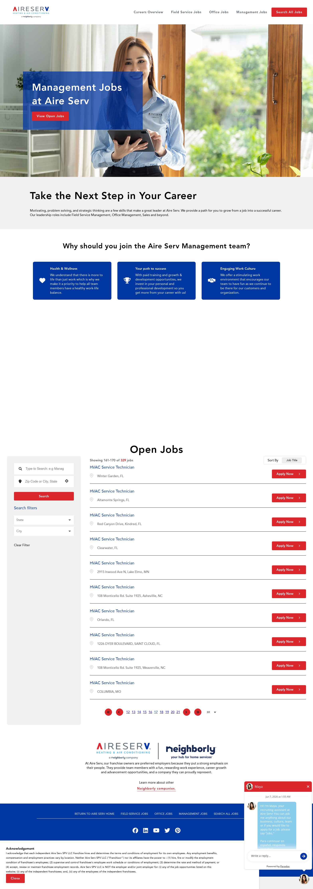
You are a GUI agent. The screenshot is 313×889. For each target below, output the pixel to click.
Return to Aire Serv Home (94, 814)
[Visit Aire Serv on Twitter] (167, 831)
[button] (66, 481)
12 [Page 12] (128, 712)
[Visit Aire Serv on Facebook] (135, 831)
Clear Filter (22, 545)
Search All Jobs (289, 12)
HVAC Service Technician (112, 467)
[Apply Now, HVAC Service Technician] (289, 474)
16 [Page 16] (150, 712)
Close (15, 878)
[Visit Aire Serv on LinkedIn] (145, 831)
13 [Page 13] (133, 712)
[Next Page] (186, 712)
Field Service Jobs (186, 12)
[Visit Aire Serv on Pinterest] (177, 831)
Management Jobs (251, 12)
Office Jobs (219, 12)
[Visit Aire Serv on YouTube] (156, 831)
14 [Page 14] (139, 712)
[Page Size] (209, 712)
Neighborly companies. (156, 788)
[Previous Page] (119, 712)
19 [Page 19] (167, 712)
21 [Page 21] (178, 712)
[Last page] (197, 712)
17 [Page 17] (156, 712)
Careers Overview (148, 12)
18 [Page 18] (161, 712)
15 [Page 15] (145, 712)
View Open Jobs (50, 116)
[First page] (108, 712)
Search (44, 496)
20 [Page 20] (172, 712)
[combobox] (43, 481)
